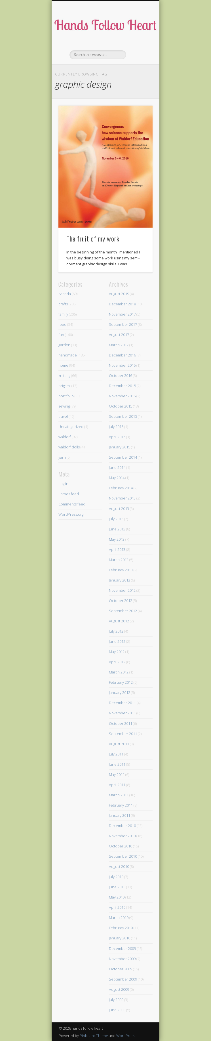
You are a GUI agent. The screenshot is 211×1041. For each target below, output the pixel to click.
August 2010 (119, 866)
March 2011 (118, 794)
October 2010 (120, 846)
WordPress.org (70, 514)
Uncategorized (70, 426)
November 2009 (122, 958)
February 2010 (121, 927)
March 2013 (118, 559)
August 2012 (119, 621)
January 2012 (119, 692)
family (63, 314)
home (63, 365)
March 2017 (118, 344)
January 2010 (119, 938)
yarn (62, 457)
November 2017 (122, 314)
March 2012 (118, 672)
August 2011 (119, 743)
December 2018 (122, 304)
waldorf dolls (69, 447)
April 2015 (117, 436)
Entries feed (68, 493)
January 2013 (119, 580)
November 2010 (122, 835)
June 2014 (117, 467)
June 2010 (117, 886)
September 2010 (123, 856)
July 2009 (116, 999)
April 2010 (117, 907)
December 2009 (122, 948)
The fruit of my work (92, 238)
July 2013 (116, 518)
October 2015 (120, 406)
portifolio (66, 395)
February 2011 (121, 805)
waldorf (64, 436)
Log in (63, 483)
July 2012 (116, 631)
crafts (63, 304)
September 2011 (123, 733)
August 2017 (119, 334)
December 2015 (122, 385)
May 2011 (117, 774)
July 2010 (116, 876)
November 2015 (122, 395)
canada (64, 293)
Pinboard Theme (94, 1035)
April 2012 (117, 661)
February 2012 (121, 682)
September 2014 (123, 457)
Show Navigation (138, 50)
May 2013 (117, 539)
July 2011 (116, 754)
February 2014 (121, 487)
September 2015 (123, 416)
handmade (67, 355)
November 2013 (122, 498)
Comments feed (71, 504)
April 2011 (117, 784)
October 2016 (120, 375)
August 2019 (119, 293)
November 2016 (122, 365)
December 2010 (122, 825)
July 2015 (116, 426)
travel (63, 416)
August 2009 (119, 989)
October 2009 (120, 968)
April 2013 (117, 549)
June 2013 (117, 529)
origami (64, 385)
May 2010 (117, 897)
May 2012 (117, 651)
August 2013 (119, 508)
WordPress (125, 1035)
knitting (64, 375)
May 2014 (117, 477)
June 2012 (117, 641)
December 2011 (122, 702)
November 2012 (122, 590)
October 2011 (120, 723)
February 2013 (121, 569)
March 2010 (118, 917)
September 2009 (123, 979)
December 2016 (122, 355)
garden (64, 344)
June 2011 (117, 764)
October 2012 (120, 600)
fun (61, 334)
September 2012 (123, 610)
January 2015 (119, 447)
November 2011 (122, 712)
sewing (64, 406)
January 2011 (119, 815)
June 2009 (117, 1009)
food (62, 324)
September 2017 (123, 324)
